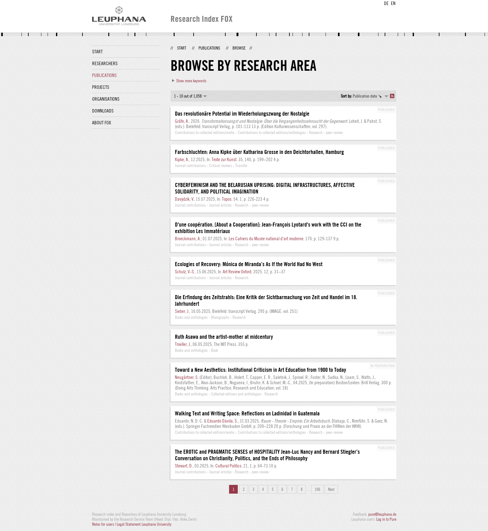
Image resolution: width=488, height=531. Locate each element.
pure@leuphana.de (382, 514)
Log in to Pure (386, 519)
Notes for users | (104, 524)
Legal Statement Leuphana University (144, 524)
